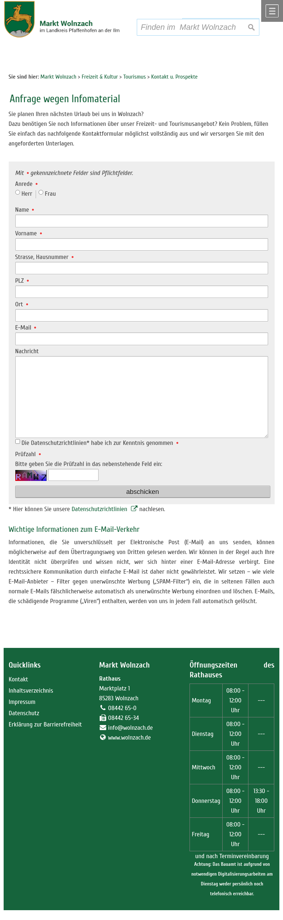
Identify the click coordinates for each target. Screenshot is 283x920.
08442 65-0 (122, 708)
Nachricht (27, 351)
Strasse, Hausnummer (44, 257)
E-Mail (25, 327)
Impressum (22, 702)
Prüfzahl (28, 454)
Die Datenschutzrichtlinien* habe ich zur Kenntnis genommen (99, 443)
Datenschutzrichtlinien (100, 509)
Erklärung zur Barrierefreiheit (45, 724)
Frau (50, 194)
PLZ (22, 280)
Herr (26, 194)
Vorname (28, 233)
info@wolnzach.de (130, 728)
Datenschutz (24, 713)
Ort (21, 304)
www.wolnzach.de (129, 737)
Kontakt (18, 679)
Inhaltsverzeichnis (31, 690)
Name (24, 210)
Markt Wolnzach (124, 665)
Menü (272, 10)
